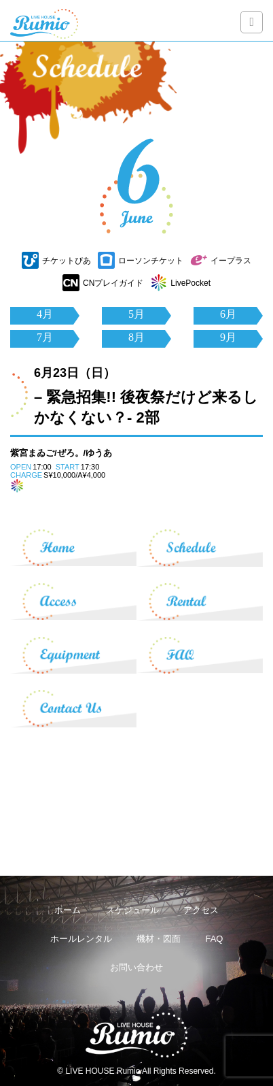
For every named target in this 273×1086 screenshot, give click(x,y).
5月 (136, 314)
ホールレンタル (81, 939)
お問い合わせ (136, 967)
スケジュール (132, 910)
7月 (45, 337)
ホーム (67, 910)
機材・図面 (158, 939)
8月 (136, 337)
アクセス (201, 910)
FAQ (214, 939)
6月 (228, 314)
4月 (45, 314)
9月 (228, 337)
